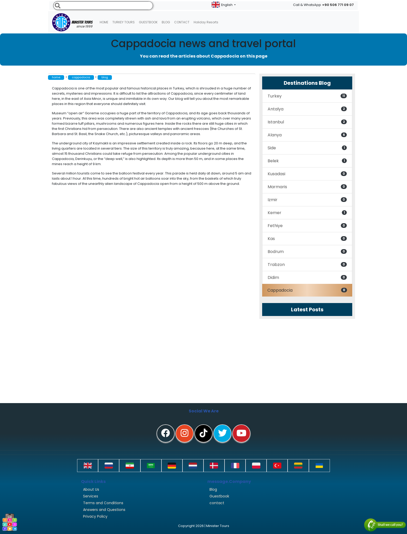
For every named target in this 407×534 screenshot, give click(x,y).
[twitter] (222, 433)
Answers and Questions (104, 509)
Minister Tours (72, 22)
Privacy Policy (95, 516)
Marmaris (307, 187)
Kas (307, 239)
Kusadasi (307, 174)
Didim (307, 277)
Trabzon (307, 265)
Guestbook (148, 22)
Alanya (307, 135)
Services (90, 496)
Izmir (307, 200)
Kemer (307, 213)
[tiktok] (203, 433)
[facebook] (166, 433)
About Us (91, 489)
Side (307, 148)
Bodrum (307, 252)
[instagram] (184, 433)
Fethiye (307, 226)
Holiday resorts (206, 22)
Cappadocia (307, 290)
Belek (307, 161)
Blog (213, 489)
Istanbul (307, 122)
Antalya (307, 109)
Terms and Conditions (103, 502)
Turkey (307, 96)
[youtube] (241, 433)
